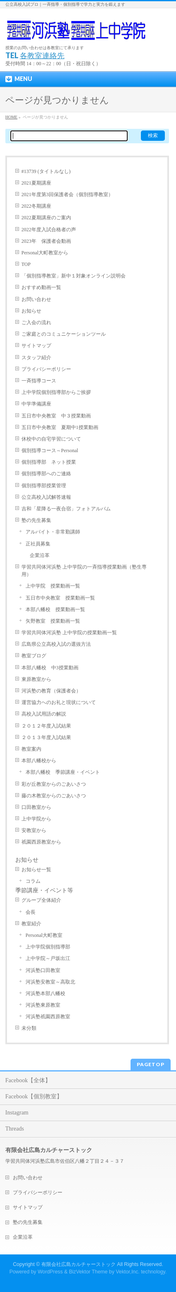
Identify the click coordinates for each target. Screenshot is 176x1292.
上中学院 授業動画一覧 (53, 586)
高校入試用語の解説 (43, 714)
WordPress (50, 1272)
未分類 (28, 1028)
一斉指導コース (38, 381)
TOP (26, 264)
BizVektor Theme (88, 1272)
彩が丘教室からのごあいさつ (53, 784)
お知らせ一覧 (36, 869)
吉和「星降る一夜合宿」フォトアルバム (66, 509)
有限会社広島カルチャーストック (78, 1264)
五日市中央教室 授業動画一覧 (60, 598)
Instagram (17, 1112)
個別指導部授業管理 (43, 485)
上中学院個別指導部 (48, 947)
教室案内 (31, 749)
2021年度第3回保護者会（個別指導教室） (67, 194)
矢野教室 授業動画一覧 (53, 621)
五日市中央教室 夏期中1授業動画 (59, 427)
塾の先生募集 (36, 520)
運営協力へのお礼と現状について (58, 702)
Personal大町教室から (44, 253)
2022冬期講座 (36, 206)
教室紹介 (31, 924)
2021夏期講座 (36, 183)
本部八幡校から (38, 760)
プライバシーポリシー (46, 369)
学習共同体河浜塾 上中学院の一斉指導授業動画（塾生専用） (84, 570)
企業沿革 (40, 555)
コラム (33, 881)
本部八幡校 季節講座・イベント (63, 772)
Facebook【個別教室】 (33, 1096)
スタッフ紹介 (36, 357)
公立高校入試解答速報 (46, 497)
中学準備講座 (36, 404)
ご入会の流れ (36, 322)
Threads (14, 1129)
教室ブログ (33, 656)
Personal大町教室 (44, 935)
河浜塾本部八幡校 (45, 993)
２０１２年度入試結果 (46, 726)
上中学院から (36, 819)
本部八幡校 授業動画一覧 (55, 609)
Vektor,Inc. (128, 1272)
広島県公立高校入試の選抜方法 (56, 644)
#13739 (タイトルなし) (46, 171)
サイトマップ (36, 345)
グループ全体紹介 (41, 900)
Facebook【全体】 (28, 1080)
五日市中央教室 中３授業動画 (56, 416)
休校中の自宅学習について (51, 439)
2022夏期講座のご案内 (46, 217)
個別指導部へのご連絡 (46, 473)
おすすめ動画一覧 (41, 287)
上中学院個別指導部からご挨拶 (56, 392)
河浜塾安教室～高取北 (50, 982)
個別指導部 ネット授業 (48, 462)
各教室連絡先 (42, 55)
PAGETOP (150, 1064)
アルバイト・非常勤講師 (53, 532)
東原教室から (36, 679)
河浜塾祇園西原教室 (48, 1016)
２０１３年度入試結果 (46, 737)
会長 (31, 912)
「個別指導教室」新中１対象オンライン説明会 (73, 276)
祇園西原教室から (41, 842)
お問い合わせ (36, 299)
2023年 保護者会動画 (46, 241)
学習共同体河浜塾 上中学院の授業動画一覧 (69, 632)
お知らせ (31, 311)
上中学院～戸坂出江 (48, 958)
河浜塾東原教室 (43, 1005)
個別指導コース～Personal (49, 450)
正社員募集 (38, 544)
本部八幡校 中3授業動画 (49, 668)
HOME (11, 117)
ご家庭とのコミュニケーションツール (63, 334)
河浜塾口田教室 (43, 970)
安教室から (33, 830)
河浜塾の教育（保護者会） (51, 691)
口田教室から (36, 807)
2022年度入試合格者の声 (48, 229)
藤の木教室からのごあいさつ (53, 796)
